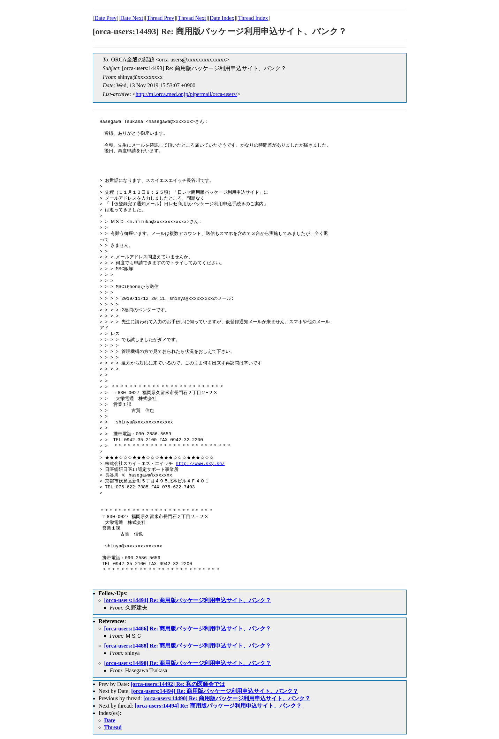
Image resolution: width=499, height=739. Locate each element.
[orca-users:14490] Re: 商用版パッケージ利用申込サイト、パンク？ (187, 663)
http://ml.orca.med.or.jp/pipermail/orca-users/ (186, 94)
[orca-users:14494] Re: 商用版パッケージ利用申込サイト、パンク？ (187, 600)
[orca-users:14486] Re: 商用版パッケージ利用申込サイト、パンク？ (187, 628)
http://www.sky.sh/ (200, 464)
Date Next (131, 18)
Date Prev (105, 18)
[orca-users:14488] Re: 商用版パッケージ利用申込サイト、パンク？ (187, 646)
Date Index (222, 18)
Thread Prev (160, 18)
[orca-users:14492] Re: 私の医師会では (177, 684)
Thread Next (192, 18)
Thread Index (253, 18)
